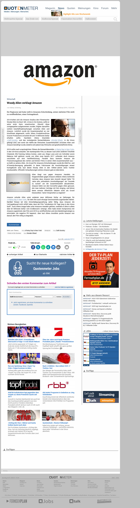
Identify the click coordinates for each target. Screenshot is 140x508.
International (40, 487)
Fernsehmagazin (22, 495)
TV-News (39, 482)
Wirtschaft (39, 486)
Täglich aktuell (58, 486)
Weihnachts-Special (13, 18)
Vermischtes (40, 484)
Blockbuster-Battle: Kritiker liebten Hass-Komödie (99, 246)
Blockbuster (67, 495)
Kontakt (107, 486)
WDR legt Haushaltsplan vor (97, 306)
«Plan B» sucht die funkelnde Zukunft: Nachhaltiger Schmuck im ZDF (98, 241)
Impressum (108, 492)
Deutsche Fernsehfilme (103, 495)
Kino (95, 8)
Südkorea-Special (50, 18)
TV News (45, 495)
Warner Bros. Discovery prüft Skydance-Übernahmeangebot (97, 315)
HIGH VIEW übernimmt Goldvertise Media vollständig (99, 299)
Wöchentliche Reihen (59, 482)
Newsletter (5, 484)
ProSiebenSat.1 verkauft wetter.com (99, 303)
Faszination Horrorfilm (71, 18)
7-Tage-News (6, 487)
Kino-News (91, 482)
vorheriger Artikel (15, 254)
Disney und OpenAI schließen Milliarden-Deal (97, 310)
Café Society (59, 230)
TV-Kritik (73, 484)
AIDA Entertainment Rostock (95, 355)
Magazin (50, 8)
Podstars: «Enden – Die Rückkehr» (97, 226)
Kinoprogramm (92, 495)
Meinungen (84, 8)
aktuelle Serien (83, 495)
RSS (4, 482)
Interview (22, 486)
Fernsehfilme (74, 495)
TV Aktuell (14, 495)
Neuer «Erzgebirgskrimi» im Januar (97, 238)
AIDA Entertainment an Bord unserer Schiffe (100, 343)
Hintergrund (23, 482)
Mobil (4, 486)
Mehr (114, 8)
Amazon (47, 230)
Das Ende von (32, 18)
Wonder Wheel (30, 233)
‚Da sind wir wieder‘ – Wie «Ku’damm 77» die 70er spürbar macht (101, 234)
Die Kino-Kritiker (92, 484)
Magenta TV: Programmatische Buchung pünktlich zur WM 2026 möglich (98, 319)
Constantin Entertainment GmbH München (100, 336)
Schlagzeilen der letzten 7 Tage (96, 249)
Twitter (4, 491)
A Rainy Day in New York (32, 230)
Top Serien (113, 495)
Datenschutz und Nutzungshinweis (109, 488)
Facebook (5, 489)
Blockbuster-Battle (93, 487)
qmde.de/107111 (69, 239)
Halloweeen (90, 18)
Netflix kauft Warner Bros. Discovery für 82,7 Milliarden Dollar (101, 324)
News (61, 8)
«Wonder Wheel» (57, 140)
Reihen (22, 484)
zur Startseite (40, 254)
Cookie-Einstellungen (110, 490)
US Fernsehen (38, 495)
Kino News (8, 495)
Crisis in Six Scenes (14, 233)
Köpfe (38, 489)
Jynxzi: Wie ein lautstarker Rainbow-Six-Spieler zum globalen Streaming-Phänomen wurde (102, 230)
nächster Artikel (67, 254)
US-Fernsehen (40, 491)
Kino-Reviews (74, 486)
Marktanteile (57, 484)
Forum (104, 8)
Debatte (73, 482)
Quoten (71, 8)
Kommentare (14, 224)
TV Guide (61, 495)
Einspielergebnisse (93, 486)
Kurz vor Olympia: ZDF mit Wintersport (99, 224)
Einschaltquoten (53, 495)
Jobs (106, 484)
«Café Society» (12, 140)
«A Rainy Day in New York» (64, 149)
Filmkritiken (31, 495)
